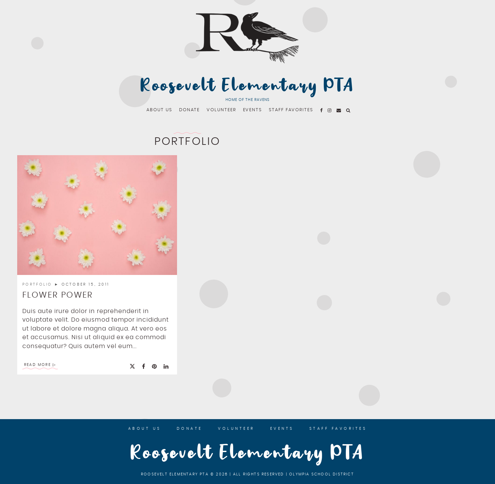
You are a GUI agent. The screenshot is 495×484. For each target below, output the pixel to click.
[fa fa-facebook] (321, 110)
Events (252, 110)
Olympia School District (321, 474)
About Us (159, 110)
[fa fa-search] (348, 110)
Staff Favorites (291, 110)
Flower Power (57, 295)
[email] (339, 110)
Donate (189, 110)
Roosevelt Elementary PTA (247, 86)
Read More (37, 365)
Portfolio (38, 284)
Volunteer (221, 110)
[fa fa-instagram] (330, 110)
